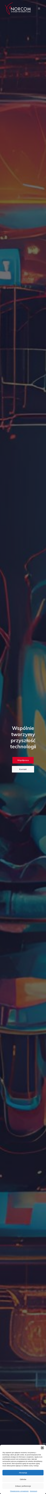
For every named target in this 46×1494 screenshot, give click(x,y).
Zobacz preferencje (23, 1486)
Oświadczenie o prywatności (19, 1491)
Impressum (33, 1491)
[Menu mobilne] (39, 8)
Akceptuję (23, 1473)
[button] (42, 1448)
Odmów (23, 1479)
